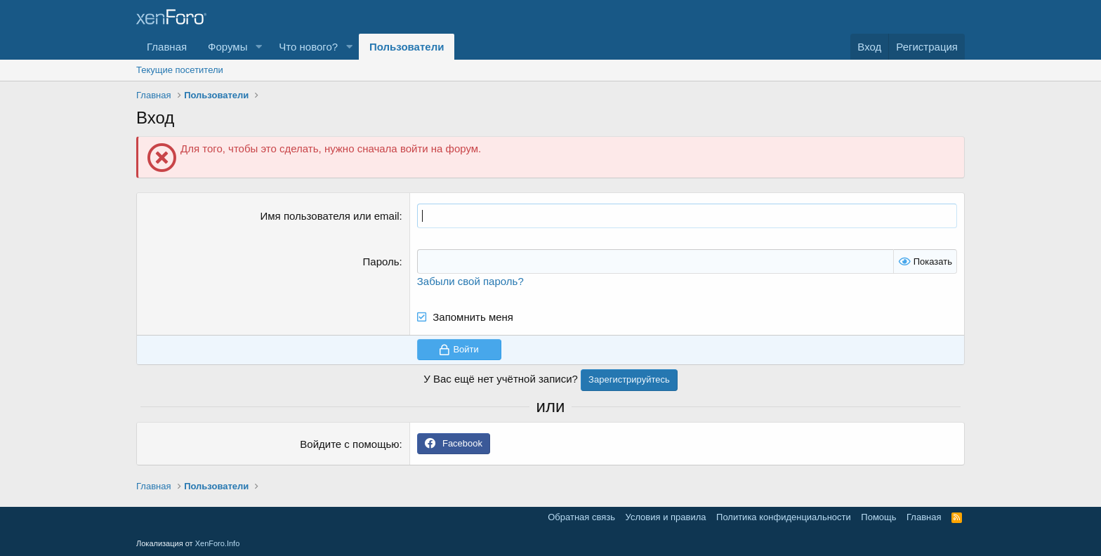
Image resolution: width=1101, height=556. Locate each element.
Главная (167, 47)
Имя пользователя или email (330, 216)
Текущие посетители (179, 70)
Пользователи (406, 47)
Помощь (878, 517)
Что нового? (308, 47)
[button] (258, 47)
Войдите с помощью (349, 444)
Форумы (227, 47)
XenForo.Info (217, 543)
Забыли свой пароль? (470, 281)
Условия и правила (666, 517)
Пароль (381, 261)
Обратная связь (581, 517)
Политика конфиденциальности (783, 517)
